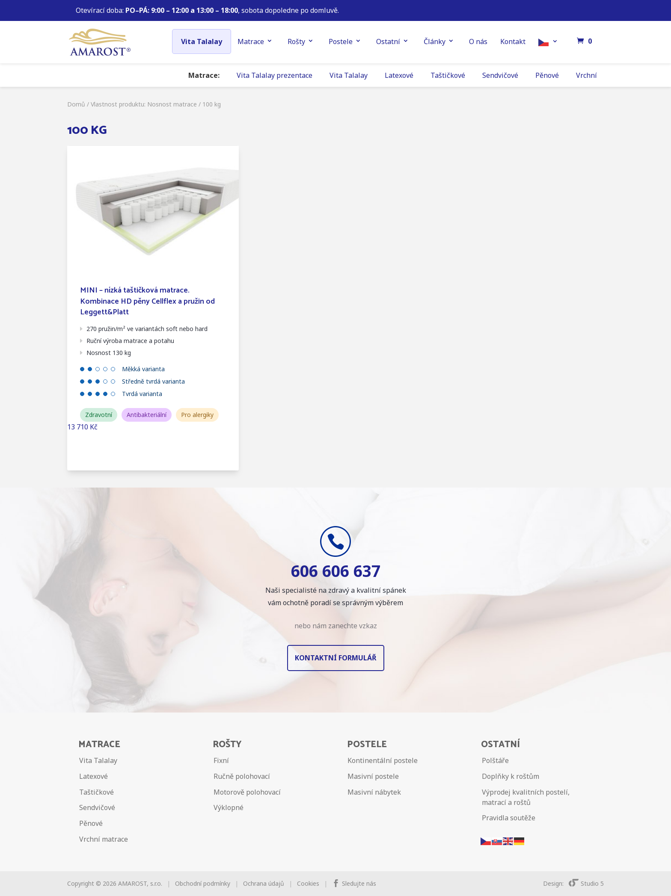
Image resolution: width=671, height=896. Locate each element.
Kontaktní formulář (336, 657)
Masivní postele (373, 776)
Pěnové (547, 75)
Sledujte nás (359, 883)
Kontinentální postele (382, 760)
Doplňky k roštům (510, 776)
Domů (76, 104)
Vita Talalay (201, 41)
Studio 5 (586, 883)
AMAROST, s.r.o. (140, 883)
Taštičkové (448, 75)
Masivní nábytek (374, 792)
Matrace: (204, 75)
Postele (341, 41)
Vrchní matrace (103, 839)
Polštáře (495, 760)
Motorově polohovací (247, 792)
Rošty (296, 41)
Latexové (399, 75)
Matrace (251, 41)
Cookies (308, 883)
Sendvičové (500, 75)
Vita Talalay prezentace (274, 75)
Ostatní (388, 41)
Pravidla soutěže (508, 817)
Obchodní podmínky (202, 883)
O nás (478, 41)
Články (434, 41)
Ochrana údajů (263, 883)
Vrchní (586, 75)
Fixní (221, 760)
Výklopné (228, 807)
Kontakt (513, 41)
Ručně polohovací (242, 776)
